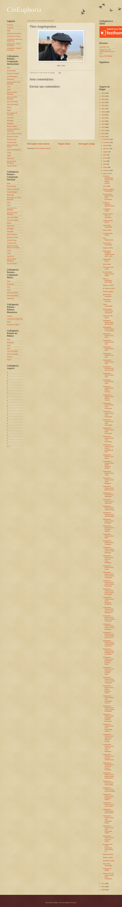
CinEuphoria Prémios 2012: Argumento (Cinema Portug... (108, 738)
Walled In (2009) (108, 285)
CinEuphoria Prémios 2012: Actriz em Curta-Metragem (108, 559)
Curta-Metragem (12, 76)
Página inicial (64, 144)
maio (105, 161)
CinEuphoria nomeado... (107, 300)
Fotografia (10, 123)
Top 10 (9, 359)
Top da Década (12, 166)
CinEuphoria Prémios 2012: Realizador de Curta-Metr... (108, 651)
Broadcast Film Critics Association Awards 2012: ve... (108, 848)
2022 (103, 105)
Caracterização (12, 142)
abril (104, 164)
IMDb (8, 30)
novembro (106, 142)
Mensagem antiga (87, 144)
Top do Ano (10, 158)
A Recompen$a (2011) (108, 221)
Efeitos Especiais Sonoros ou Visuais (13, 246)
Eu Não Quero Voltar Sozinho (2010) (108, 273)
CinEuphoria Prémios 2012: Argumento (108, 501)
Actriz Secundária (12, 104)
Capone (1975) (108, 248)
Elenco (9, 107)
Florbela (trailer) (108, 291)
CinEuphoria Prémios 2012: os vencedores (108, 329)
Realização (10, 79)
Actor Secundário (12, 101)
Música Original (12, 126)
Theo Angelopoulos (108, 239)
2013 (103, 133)
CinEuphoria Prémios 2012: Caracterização (108, 514)
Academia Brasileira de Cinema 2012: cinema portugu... (108, 179)
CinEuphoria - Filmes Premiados (14, 44)
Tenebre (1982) (108, 857)
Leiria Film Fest (104, 47)
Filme (8, 68)
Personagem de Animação (12, 114)
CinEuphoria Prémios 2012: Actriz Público (108, 811)
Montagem (10, 120)
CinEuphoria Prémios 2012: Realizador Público (108, 797)
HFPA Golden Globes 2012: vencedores (108, 311)
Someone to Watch (13, 324)
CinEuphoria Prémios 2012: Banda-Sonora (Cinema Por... (108, 775)
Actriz (9, 89)
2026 (103, 93)
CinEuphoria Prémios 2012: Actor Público (108, 804)
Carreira (9, 316)
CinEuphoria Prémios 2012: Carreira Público (109, 789)
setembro (106, 148)
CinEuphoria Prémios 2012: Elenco (108, 456)
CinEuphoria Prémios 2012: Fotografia (108, 542)
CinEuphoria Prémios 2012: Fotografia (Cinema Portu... (108, 671)
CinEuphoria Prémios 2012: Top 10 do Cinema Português (108, 766)
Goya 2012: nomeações (107, 864)
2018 (103, 118)
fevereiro (106, 170)
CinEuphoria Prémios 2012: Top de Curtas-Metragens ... (108, 610)
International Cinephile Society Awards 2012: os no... (109, 253)
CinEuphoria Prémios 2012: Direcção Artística (108, 528)
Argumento (10, 118)
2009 (103, 890)
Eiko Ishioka (107, 264)
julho (105, 155)
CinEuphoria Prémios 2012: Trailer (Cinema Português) (109, 708)
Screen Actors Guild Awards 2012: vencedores (108, 196)
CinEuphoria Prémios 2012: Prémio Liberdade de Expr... (108, 448)
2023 (103, 102)
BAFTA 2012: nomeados (107, 295)
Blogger (73, 902)
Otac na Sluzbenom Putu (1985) (107, 280)
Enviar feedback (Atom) (43, 148)
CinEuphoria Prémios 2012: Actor (108, 342)
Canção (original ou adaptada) (13, 130)
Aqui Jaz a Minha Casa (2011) (108, 190)
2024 (103, 99)
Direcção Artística (12, 136)
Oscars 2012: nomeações (107, 244)
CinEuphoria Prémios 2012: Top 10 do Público (108, 838)
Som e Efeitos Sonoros (14, 133)
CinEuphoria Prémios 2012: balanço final (108, 322)
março (105, 167)
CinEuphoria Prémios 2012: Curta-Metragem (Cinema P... (108, 600)
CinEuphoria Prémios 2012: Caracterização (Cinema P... (108, 643)
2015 (103, 127)
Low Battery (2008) (107, 210)
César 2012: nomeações (107, 226)
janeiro (105, 173)
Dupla (9, 110)
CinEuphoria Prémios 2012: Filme (108, 335)
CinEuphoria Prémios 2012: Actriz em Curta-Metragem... (108, 748)
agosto (105, 152)
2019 (103, 115)
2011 (103, 883)
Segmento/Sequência (14, 150)
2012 (103, 137)
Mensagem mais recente (38, 144)
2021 (103, 109)
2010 (103, 886)
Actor (8, 86)
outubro (106, 145)
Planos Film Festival (105, 56)
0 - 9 (8, 446)
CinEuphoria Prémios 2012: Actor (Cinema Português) (108, 591)
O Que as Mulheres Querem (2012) (108, 204)
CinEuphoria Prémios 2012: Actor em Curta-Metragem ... (109, 626)
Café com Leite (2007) (108, 316)
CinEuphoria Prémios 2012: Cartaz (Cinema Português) (109, 680)
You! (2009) (106, 186)
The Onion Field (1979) (108, 268)
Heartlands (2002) (109, 861)
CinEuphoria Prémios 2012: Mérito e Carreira (108, 389)
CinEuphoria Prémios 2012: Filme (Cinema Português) (108, 575)
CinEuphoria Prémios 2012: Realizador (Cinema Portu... (108, 660)
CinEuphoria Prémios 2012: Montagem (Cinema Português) (108, 717)
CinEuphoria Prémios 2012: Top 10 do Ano (108, 368)
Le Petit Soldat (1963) (107, 234)
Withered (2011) (108, 854)
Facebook (10, 25)
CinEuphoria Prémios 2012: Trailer (108, 473)
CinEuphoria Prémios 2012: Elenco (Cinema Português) (109, 618)
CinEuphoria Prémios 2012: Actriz (108, 375)
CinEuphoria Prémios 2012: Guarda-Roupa (108, 508)
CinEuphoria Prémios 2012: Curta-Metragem (108, 480)
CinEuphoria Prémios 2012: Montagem (108, 521)
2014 (103, 130)
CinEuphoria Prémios (14, 36)
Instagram (10, 28)
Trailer (9, 155)
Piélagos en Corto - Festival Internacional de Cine (107, 51)
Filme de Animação (13, 73)
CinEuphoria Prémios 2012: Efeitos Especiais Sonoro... (108, 465)
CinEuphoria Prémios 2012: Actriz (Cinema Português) (108, 583)
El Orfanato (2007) (109, 288)
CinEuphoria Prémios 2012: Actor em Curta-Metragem (109, 550)
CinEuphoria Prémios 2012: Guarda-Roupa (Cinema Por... (108, 635)
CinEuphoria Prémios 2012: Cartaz (108, 567)
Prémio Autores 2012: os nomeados (108, 215)
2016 (103, 124)
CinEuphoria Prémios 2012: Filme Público (108, 783)
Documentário (11, 70)
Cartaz (9, 152)
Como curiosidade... (108, 305)
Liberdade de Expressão (15, 319)
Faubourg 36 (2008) (107, 869)
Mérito (9, 322)
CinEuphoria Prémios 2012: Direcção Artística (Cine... (109, 757)
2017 (103, 121)
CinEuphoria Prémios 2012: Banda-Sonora (108, 488)
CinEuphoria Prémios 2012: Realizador (108, 494)
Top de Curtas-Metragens (11, 162)
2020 (103, 112)
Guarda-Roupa (12, 139)
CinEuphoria (24, 9)
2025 (103, 96)
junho (105, 158)
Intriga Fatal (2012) (107, 260)
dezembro (106, 139)
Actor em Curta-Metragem (12, 93)
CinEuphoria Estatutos (14, 33)
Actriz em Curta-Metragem (12, 97)
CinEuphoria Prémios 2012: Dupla (108, 536)
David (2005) (107, 230)
